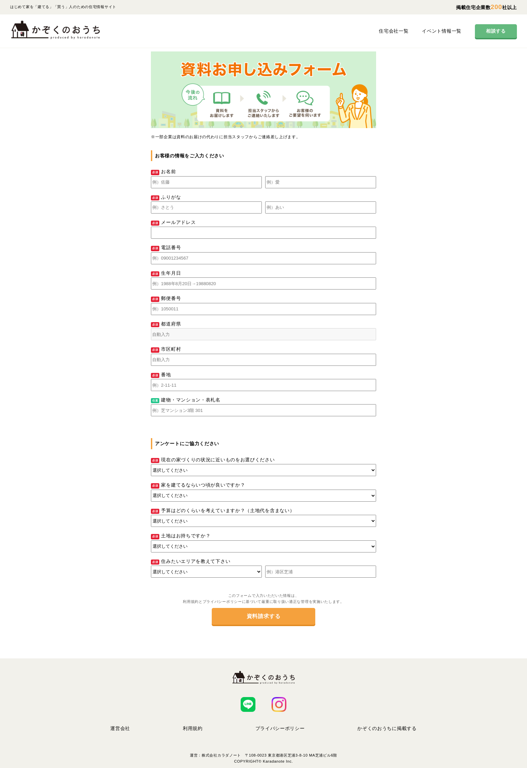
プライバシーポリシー (280, 728)
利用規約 (193, 728)
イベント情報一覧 (441, 31)
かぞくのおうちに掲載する (386, 728)
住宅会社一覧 (393, 31)
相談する (496, 31)
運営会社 (120, 728)
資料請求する (264, 616)
